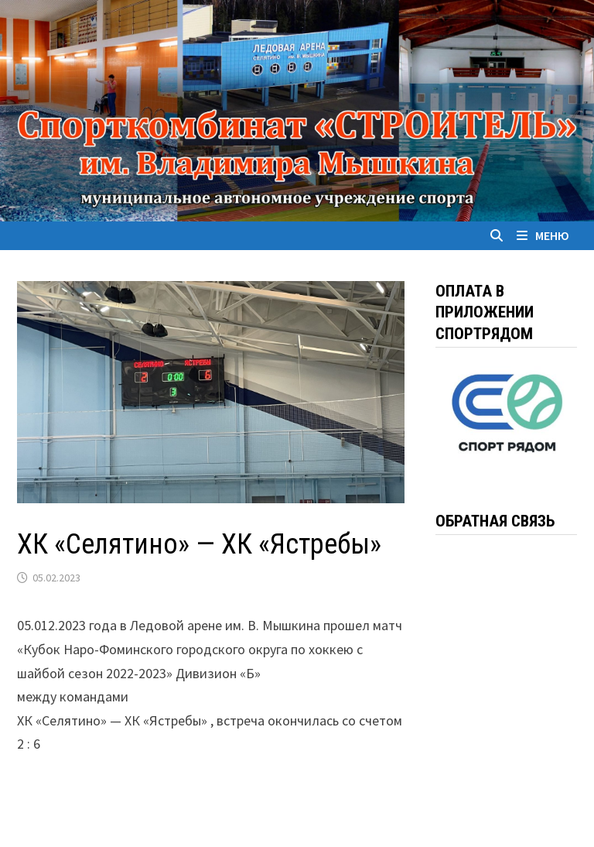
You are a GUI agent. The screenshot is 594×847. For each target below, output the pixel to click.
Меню (543, 235)
